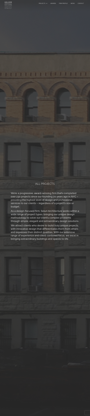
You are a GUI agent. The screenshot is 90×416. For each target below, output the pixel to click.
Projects (43, 3)
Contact (81, 3)
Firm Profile (63, 3)
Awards (53, 3)
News (73, 3)
